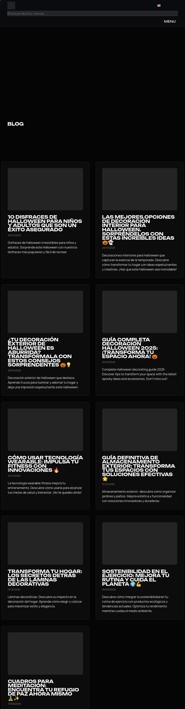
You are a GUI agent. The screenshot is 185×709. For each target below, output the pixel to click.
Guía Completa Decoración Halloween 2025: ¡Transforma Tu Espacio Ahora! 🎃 (130, 348)
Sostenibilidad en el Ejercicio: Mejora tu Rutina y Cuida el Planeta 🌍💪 (135, 577)
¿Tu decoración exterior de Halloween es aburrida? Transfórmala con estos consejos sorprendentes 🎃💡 (40, 352)
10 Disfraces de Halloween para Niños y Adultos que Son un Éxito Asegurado (45, 223)
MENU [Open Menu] (170, 21)
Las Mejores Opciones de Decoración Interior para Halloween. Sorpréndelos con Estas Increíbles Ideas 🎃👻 (138, 229)
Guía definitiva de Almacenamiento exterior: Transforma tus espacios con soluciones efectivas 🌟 (138, 468)
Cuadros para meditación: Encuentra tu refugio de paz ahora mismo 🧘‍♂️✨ (43, 689)
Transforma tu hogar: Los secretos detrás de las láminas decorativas (45, 577)
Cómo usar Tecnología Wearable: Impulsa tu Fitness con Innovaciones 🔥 (45, 464)
